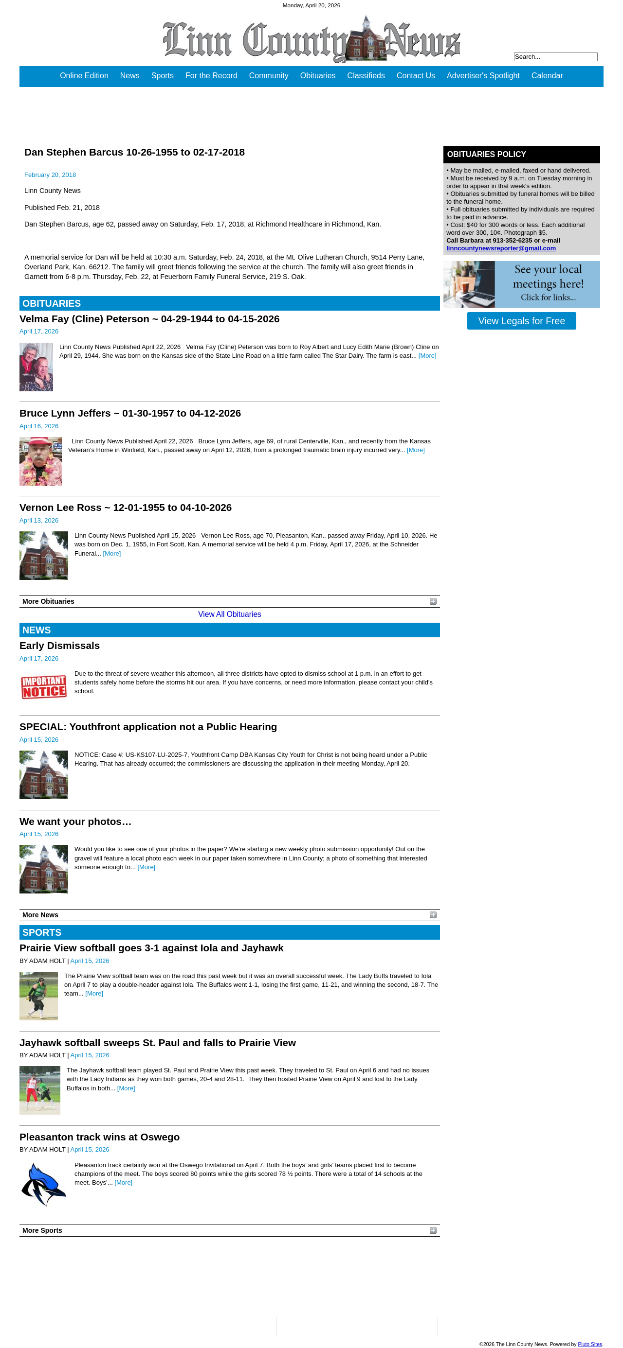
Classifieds (366, 75)
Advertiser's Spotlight (483, 75)
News (130, 75)
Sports (162, 75)
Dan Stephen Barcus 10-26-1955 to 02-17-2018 (134, 152)
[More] (428, 355)
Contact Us (416, 75)
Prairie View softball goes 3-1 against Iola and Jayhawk (151, 947)
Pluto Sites (590, 1344)
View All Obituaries (229, 614)
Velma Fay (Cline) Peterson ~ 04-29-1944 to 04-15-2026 (149, 318)
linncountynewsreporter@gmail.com (501, 248)
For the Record (211, 75)
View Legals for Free (521, 320)
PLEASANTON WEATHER (229, 1277)
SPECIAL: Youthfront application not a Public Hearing (148, 726)
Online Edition (84, 75)
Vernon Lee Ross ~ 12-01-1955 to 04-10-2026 (125, 507)
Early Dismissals (59, 645)
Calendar (547, 75)
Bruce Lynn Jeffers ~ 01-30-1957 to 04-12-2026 (130, 413)
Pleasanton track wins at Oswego (99, 1136)
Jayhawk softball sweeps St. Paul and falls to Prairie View (157, 1042)
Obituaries (318, 75)
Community (269, 75)
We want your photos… (75, 821)
